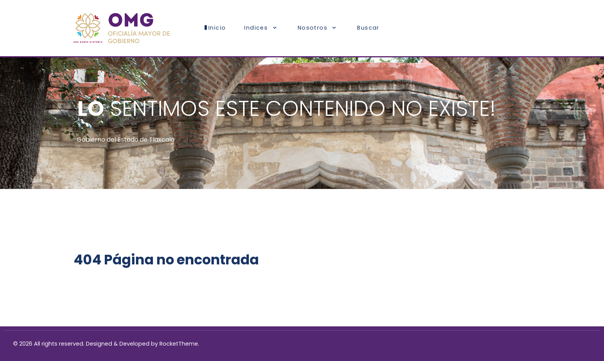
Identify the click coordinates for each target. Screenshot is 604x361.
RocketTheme (178, 344)
